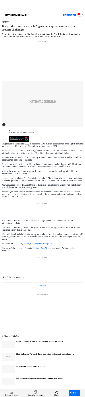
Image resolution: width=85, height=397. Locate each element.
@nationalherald (39, 248)
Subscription (69, 15)
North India (7, 277)
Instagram (47, 243)
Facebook (18, 243)
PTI (10, 131)
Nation (5, 22)
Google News (36, 243)
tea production (18, 277)
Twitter (26, 243)
